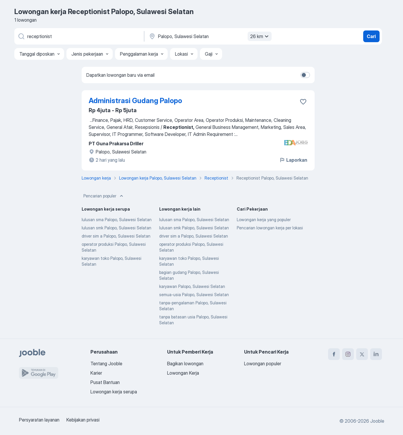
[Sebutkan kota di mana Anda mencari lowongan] (209, 36)
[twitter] (362, 354)
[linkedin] (376, 354)
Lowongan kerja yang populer (264, 219)
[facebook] (334, 354)
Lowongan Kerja (183, 373)
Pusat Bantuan (105, 382)
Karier (96, 373)
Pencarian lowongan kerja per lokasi (270, 227)
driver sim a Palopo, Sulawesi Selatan (116, 235)
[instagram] (348, 354)
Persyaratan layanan (39, 420)
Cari (371, 36)
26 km (260, 36)
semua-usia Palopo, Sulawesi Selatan (194, 294)
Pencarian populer (103, 196)
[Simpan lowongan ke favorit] (303, 101)
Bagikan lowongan (185, 363)
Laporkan (293, 160)
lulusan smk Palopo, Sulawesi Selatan (116, 227)
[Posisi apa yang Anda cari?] (78, 36)
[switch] (305, 75)
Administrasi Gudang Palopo (135, 100)
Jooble (377, 421)
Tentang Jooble (106, 363)
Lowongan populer (262, 363)
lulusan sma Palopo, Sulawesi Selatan (117, 219)
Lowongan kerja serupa (113, 392)
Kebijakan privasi (83, 420)
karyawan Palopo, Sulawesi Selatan (192, 286)
